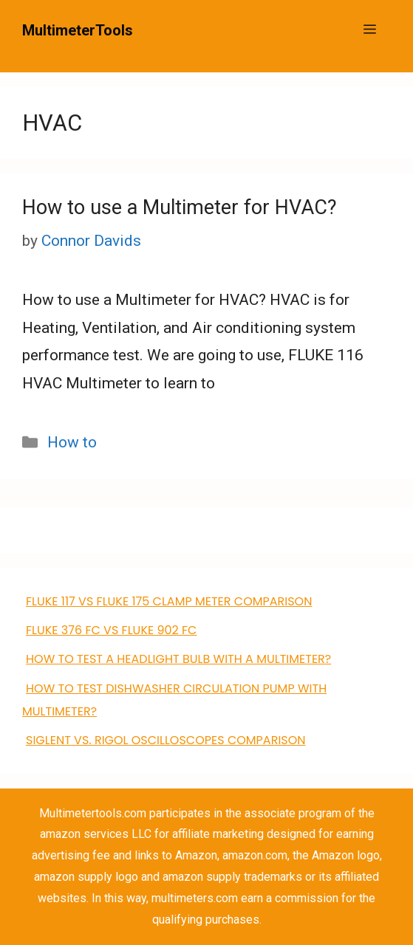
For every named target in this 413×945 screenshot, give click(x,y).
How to (72, 442)
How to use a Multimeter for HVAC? (179, 207)
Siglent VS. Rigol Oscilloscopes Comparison (166, 740)
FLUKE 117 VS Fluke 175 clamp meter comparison (169, 601)
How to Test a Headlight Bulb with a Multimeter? (178, 658)
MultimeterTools (77, 30)
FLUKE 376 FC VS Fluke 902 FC (111, 630)
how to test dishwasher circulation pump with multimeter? (174, 700)
